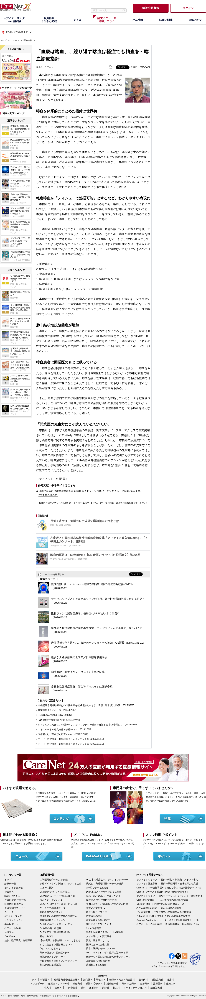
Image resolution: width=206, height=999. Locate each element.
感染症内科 (157, 979)
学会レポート (11, 924)
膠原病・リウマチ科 (58, 983)
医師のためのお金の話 (97, 944)
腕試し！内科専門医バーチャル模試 (104, 883)
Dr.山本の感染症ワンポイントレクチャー (107, 879)
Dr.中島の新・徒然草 (50, 928)
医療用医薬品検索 (13, 904)
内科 (34, 979)
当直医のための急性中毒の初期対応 (58, 916)
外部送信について (47, 996)
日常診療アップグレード (52, 956)
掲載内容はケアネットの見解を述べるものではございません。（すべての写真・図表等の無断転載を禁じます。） (93, 503)
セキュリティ (62, 996)
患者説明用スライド (14, 908)
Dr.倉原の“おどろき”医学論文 (55, 891)
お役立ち (9, 932)
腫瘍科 (170, 979)
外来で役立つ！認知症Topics (55, 952)
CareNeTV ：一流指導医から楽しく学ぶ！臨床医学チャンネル (168, 887)
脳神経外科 (112, 983)
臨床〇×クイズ (12, 895)
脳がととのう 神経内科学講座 (101, 899)
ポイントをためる (13, 887)
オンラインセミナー (14, 920)
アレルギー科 (37, 983)
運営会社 (73, 996)
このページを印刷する (53, 574)
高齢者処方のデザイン (51, 912)
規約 (23, 996)
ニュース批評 (47, 887)
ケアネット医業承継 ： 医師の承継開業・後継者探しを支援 (167, 883)
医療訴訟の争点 (94, 916)
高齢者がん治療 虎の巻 (98, 960)
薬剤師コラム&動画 (96, 964)
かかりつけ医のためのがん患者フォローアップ (108, 956)
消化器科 (88, 979)
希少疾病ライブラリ (96, 912)
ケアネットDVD (12, 928)
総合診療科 (156, 987)
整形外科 (144, 983)
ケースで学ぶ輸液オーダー (54, 908)
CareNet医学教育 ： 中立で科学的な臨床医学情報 (162, 899)
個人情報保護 (32, 996)
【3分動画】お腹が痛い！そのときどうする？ (62, 940)
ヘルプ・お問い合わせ (10, 996)
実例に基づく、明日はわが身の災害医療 (107, 904)
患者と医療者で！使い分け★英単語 (104, 932)
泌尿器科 (157, 983)
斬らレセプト (47, 936)
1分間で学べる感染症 (97, 887)
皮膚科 (58, 987)
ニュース (15, 40)
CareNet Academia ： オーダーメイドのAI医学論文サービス (167, 920)
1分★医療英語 (93, 928)
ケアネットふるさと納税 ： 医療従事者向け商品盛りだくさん (168, 924)
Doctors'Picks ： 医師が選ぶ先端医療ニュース (160, 904)
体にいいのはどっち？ (51, 948)
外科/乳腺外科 (129, 983)
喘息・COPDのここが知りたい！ (103, 895)
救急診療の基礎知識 (50, 964)
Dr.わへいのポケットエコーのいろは (59, 904)
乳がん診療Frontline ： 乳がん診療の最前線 (159, 908)
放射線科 (93, 987)
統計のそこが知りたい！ (99, 924)
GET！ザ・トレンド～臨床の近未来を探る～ (108, 952)
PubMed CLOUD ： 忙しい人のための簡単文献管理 (163, 916)
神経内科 (77, 983)
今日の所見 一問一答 (15, 899)
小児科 (47, 987)
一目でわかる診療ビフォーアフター (58, 960)
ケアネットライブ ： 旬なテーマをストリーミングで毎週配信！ (169, 895)
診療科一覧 (10, 883)
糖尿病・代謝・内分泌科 (122, 979)
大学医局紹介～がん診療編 (54, 879)
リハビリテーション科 (135, 987)
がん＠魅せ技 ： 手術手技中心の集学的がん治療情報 (163, 912)
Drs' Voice (9, 936)
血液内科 (143, 979)
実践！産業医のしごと (97, 940)
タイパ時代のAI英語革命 (98, 936)
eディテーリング (13, 916)
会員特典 (9, 891)
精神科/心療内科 (94, 983)
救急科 (116, 987)
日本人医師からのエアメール (101, 948)
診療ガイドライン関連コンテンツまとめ (61, 883)
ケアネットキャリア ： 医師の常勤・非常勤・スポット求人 (167, 879)
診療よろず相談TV (95, 908)
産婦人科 (171, 983)
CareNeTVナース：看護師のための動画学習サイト (162, 891)
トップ (3, 40)
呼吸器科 (45, 979)
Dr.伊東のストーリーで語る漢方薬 (57, 895)
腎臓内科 (101, 979)
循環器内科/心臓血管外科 (67, 979)
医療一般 (28, 40)
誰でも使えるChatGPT (98, 920)
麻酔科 (105, 987)
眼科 (83, 987)
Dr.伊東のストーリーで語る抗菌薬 (104, 891)
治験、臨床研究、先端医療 (18, 940)
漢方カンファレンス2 (51, 899)
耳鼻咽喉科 (71, 987)
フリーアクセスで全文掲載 (133, 430)
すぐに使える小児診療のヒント (56, 944)
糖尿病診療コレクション (52, 920)
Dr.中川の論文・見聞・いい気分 (56, 924)
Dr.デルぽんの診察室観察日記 (55, 932)
